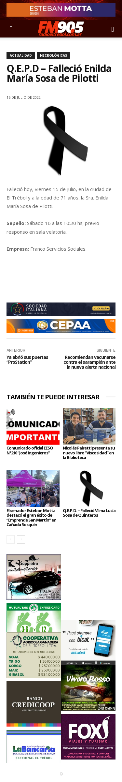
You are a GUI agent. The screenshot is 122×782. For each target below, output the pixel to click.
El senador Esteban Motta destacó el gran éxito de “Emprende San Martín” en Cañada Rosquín (31, 517)
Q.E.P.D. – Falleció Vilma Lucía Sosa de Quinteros (89, 513)
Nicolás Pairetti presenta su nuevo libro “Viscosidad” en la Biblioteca (89, 452)
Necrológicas (53, 55)
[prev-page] (11, 539)
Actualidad (21, 55)
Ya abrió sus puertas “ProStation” (27, 359)
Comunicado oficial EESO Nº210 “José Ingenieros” (30, 450)
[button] (11, 28)
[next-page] (21, 539)
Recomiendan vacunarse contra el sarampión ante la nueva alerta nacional (89, 362)
